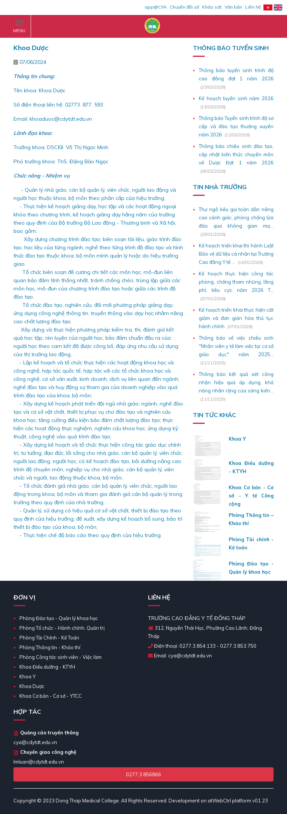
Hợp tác (27, 711)
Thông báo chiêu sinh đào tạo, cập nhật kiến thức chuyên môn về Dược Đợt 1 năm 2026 (236, 154)
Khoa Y (237, 439)
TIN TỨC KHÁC (214, 415)
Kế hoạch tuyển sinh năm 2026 (236, 98)
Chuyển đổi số (184, 7)
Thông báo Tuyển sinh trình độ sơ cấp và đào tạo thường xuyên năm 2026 (236, 126)
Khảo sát (212, 7)
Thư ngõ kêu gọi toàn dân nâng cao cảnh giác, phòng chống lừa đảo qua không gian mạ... (236, 217)
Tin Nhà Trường (220, 187)
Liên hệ (253, 7)
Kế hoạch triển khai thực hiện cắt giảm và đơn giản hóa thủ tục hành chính (236, 318)
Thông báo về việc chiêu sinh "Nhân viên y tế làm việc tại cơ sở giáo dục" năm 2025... (236, 346)
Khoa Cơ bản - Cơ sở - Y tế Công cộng (251, 495)
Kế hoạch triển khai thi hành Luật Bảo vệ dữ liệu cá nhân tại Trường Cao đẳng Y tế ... (236, 254)
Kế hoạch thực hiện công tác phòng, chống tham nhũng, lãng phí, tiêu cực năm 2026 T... (236, 282)
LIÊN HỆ (159, 597)
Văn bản (233, 7)
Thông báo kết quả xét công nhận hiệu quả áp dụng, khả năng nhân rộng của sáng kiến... (236, 382)
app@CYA (156, 7)
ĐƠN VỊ (24, 597)
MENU (19, 27)
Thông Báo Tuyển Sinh (231, 48)
